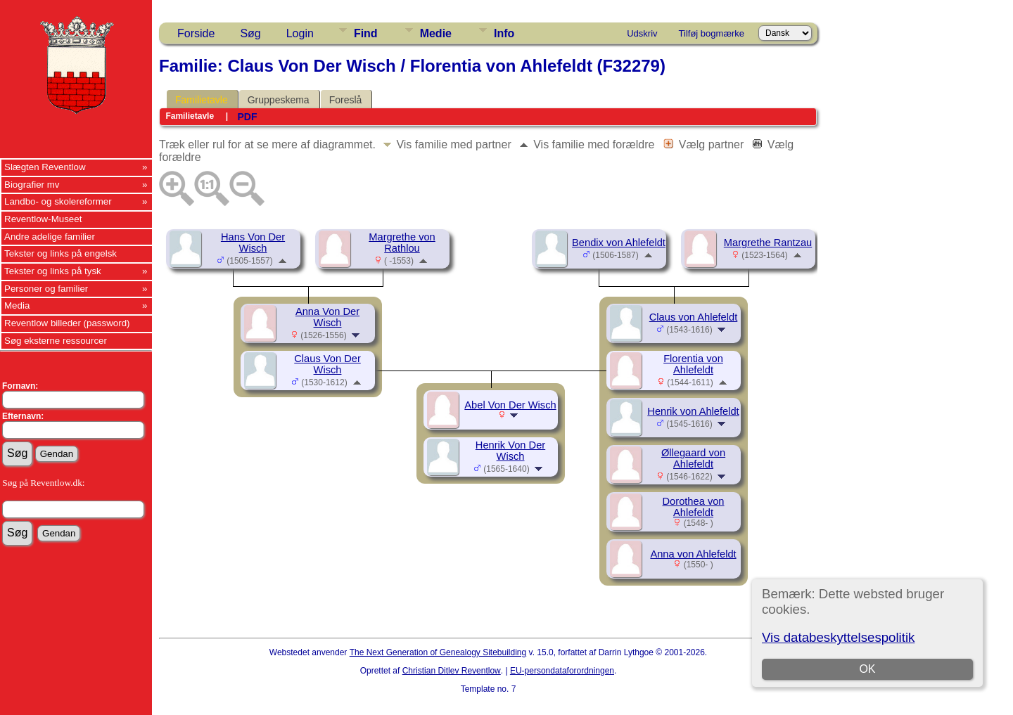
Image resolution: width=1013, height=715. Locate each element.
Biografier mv (32, 184)
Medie (436, 33)
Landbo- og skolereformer (58, 201)
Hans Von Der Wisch (253, 242)
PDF (247, 116)
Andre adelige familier (49, 236)
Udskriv (642, 33)
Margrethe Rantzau (768, 242)
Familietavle (201, 99)
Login (300, 33)
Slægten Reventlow (45, 167)
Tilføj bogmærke (711, 33)
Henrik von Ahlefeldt (693, 411)
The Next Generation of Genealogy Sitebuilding (438, 652)
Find (366, 33)
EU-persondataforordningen (562, 671)
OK (867, 669)
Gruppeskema (279, 99)
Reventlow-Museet (43, 219)
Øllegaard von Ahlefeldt (693, 458)
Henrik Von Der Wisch (510, 450)
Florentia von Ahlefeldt (693, 364)
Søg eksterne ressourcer (55, 340)
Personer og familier (46, 288)
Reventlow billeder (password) (67, 323)
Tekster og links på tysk (52, 271)
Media (17, 305)
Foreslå (345, 99)
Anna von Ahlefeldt (693, 554)
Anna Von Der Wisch (327, 317)
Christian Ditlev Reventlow (451, 671)
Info (504, 33)
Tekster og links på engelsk (60, 253)
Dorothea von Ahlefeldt (694, 507)
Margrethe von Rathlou (402, 242)
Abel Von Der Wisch (510, 405)
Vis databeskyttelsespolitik (838, 637)
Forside (196, 33)
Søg (250, 33)
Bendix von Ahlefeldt (618, 242)
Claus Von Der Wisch (327, 364)
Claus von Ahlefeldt (693, 317)
